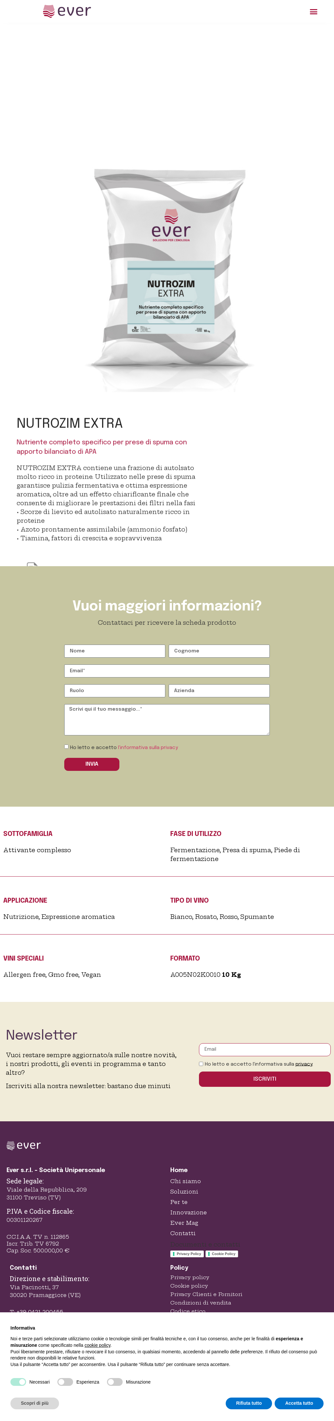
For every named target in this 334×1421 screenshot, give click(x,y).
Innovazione (188, 1212)
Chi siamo (185, 1181)
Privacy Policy (189, 1254)
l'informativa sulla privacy (148, 747)
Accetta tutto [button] (299, 1403)
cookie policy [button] (97, 1345)
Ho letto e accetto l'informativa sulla (259, 1064)
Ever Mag (184, 1223)
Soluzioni (184, 1191)
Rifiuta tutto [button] (249, 1403)
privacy (304, 1064)
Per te (179, 1202)
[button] (313, 11)
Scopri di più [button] (35, 1403)
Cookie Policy (223, 1254)
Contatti (183, 1233)
